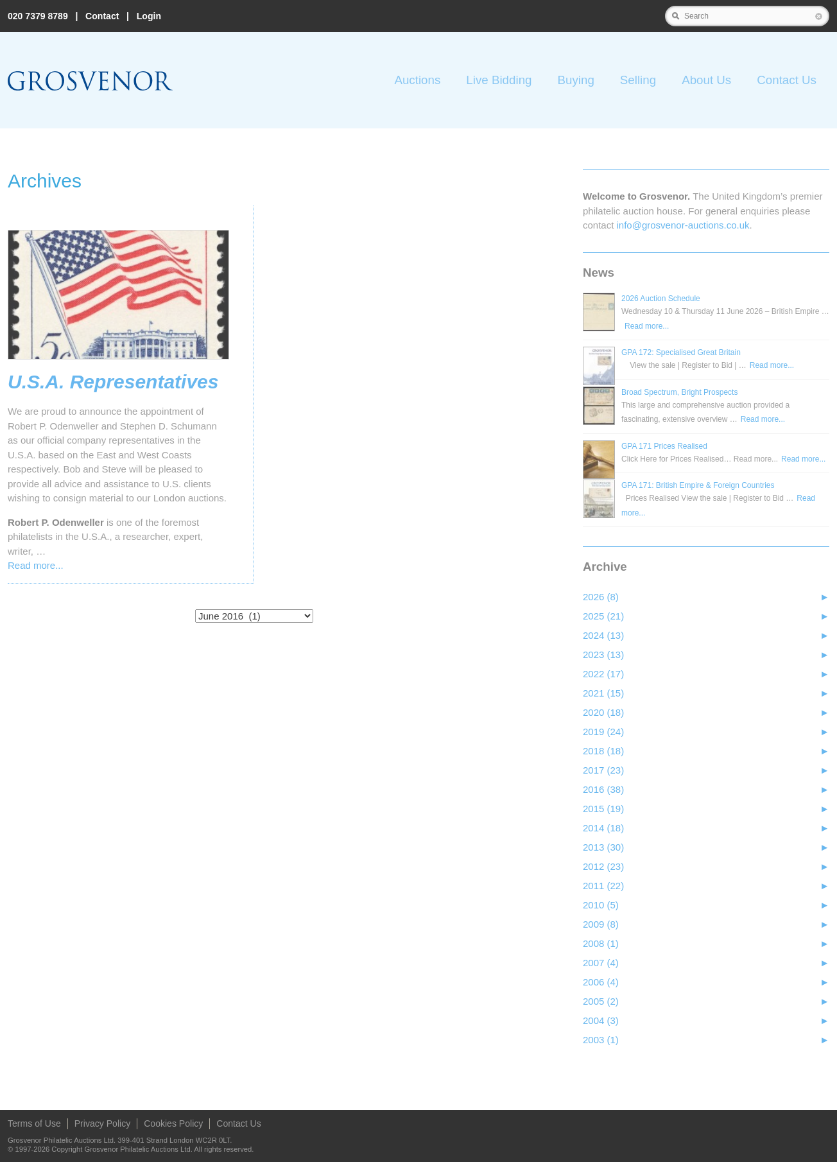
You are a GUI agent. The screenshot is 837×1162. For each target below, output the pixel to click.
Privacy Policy (102, 1123)
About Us (706, 80)
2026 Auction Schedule (660, 298)
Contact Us (786, 80)
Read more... (36, 565)
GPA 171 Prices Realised (664, 446)
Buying (575, 80)
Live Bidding (498, 80)
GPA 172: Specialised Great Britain (681, 352)
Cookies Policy (173, 1123)
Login (149, 16)
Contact (102, 16)
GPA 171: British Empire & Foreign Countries (698, 485)
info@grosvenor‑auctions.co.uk (683, 225)
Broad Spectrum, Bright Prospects (679, 392)
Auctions (417, 80)
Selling (638, 80)
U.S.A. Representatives (113, 382)
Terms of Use (34, 1123)
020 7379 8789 (38, 16)
